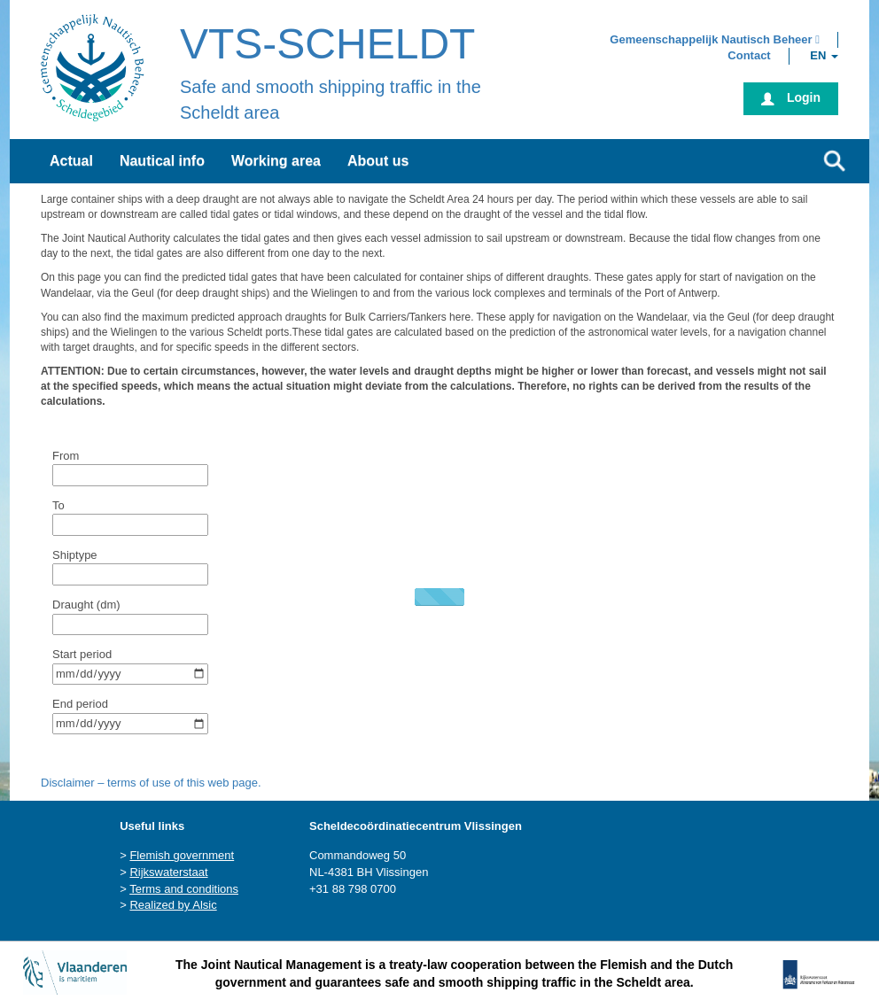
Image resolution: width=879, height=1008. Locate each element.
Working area (276, 160)
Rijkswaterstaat (168, 872)
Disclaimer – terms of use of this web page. (151, 782)
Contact (748, 55)
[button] (715, 39)
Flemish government (181, 855)
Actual (71, 160)
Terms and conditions (183, 889)
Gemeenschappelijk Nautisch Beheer (715, 39)
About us (377, 160)
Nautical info (162, 160)
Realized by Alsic (172, 904)
